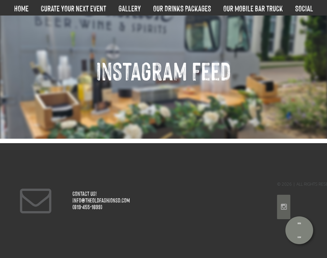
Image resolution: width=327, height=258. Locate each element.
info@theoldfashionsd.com (90, 200)
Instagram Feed (163, 69)
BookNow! (299, 230)
